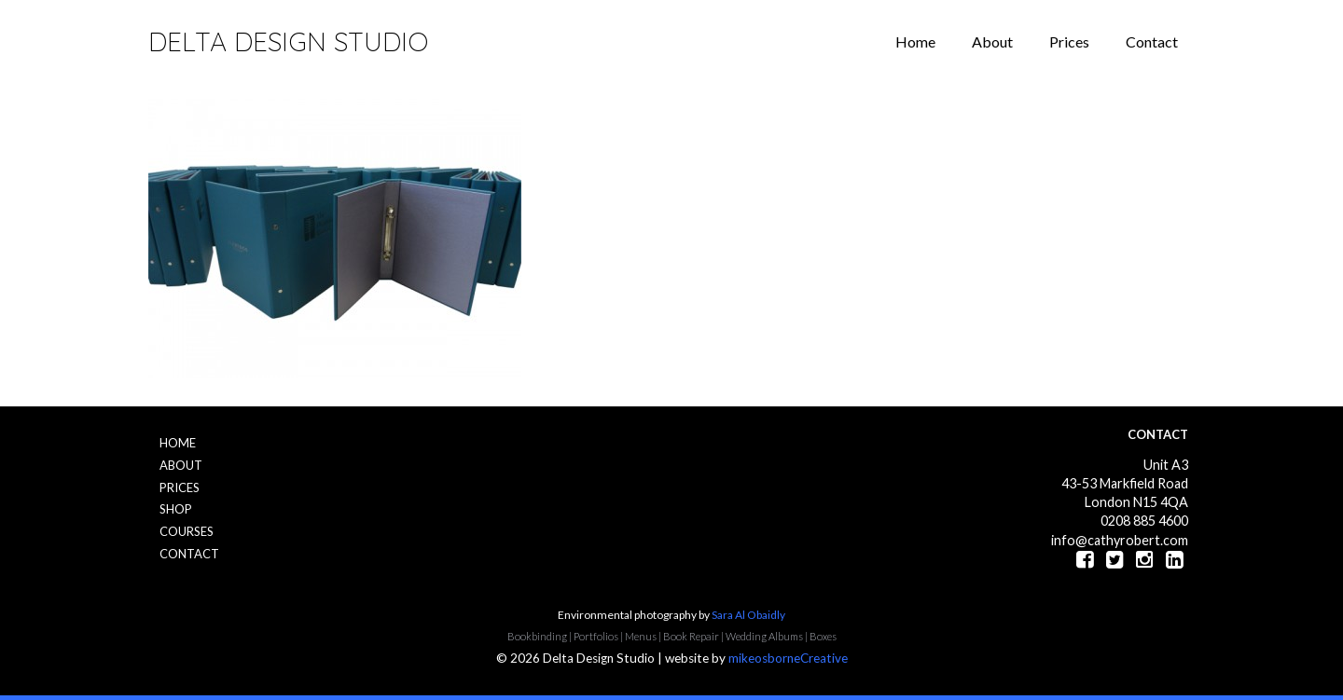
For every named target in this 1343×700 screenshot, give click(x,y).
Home (915, 41)
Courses (186, 531)
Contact (1152, 41)
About (992, 41)
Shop (175, 508)
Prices (1069, 41)
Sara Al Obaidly (748, 615)
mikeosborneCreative (788, 658)
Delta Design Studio (288, 41)
